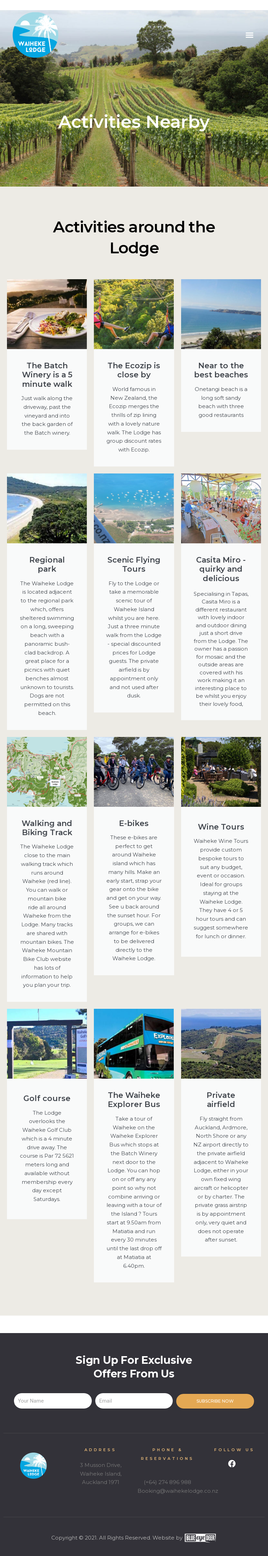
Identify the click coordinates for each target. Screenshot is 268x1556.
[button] (249, 35)
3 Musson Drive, (100, 1465)
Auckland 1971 (100, 1482)
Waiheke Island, (100, 1473)
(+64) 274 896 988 (167, 1482)
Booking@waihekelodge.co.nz (177, 1491)
